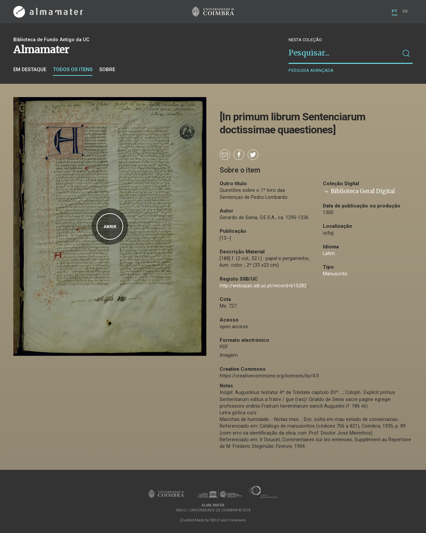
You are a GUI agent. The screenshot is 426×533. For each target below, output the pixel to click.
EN (405, 11)
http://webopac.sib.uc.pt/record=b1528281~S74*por (276, 286)
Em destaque (29, 69)
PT (394, 11)
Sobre (107, 69)
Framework (237, 520)
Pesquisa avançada (311, 70)
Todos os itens (73, 69)
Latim (329, 253)
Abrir (110, 226)
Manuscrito (335, 274)
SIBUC (215, 520)
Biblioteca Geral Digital (359, 191)
